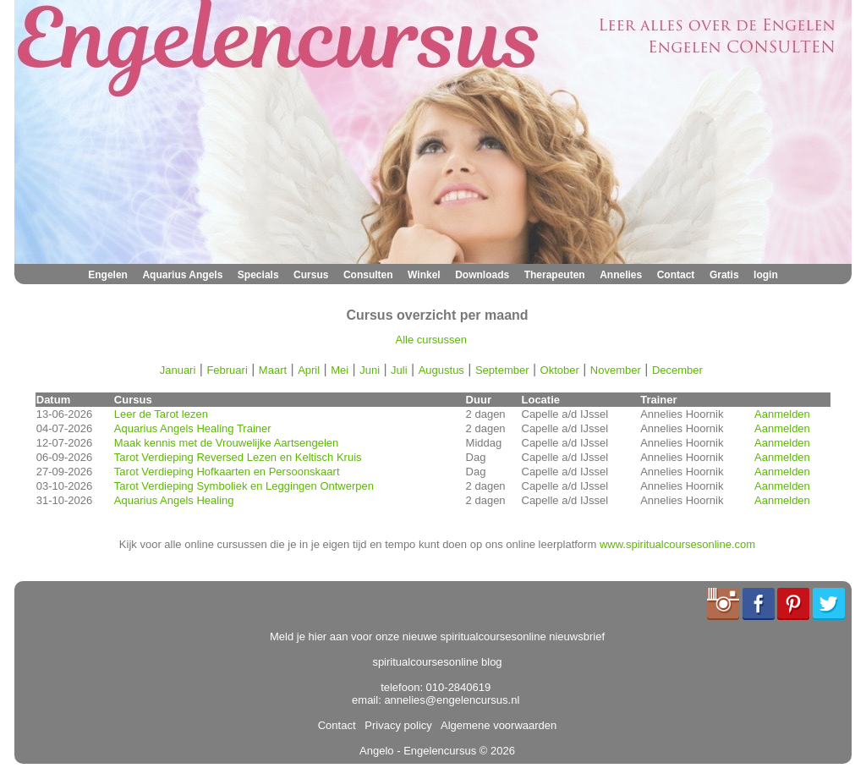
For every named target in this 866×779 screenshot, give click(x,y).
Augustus (441, 370)
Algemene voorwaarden (495, 725)
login (766, 275)
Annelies (621, 275)
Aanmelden (782, 414)
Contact (676, 275)
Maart (273, 370)
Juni (369, 370)
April (309, 370)
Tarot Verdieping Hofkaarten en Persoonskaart (227, 471)
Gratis (724, 275)
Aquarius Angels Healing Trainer (192, 428)
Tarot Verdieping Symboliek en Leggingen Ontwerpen (244, 486)
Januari (178, 370)
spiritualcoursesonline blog (437, 662)
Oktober (559, 370)
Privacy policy (395, 725)
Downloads (482, 275)
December (677, 370)
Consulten (368, 275)
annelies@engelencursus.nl (451, 700)
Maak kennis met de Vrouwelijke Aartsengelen (226, 442)
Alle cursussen (432, 339)
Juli (399, 370)
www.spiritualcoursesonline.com (677, 544)
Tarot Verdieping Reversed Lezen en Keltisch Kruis (238, 457)
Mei (339, 370)
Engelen (108, 275)
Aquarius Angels (182, 275)
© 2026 (495, 750)
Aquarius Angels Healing (174, 500)
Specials (258, 275)
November (615, 370)
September (502, 370)
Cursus (310, 275)
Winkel (424, 275)
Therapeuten (554, 275)
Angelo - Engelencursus (417, 750)
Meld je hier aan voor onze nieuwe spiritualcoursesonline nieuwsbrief (437, 636)
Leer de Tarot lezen (161, 414)
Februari (226, 370)
